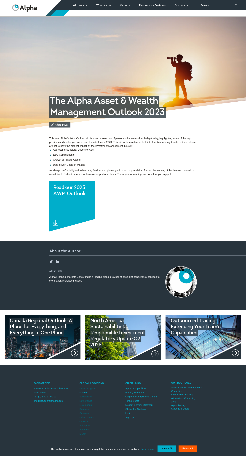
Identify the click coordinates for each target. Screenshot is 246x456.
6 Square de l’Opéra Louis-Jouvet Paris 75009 (51, 390)
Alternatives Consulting (183, 398)
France (83, 392)
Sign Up (129, 417)
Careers (125, 5)
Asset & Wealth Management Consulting (186, 389)
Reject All (187, 448)
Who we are (79, 5)
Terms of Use (132, 400)
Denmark (84, 409)
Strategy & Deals (180, 408)
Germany (84, 413)
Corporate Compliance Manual (141, 396)
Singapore (85, 425)
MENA (83, 433)
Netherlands (86, 400)
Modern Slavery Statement (139, 405)
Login (128, 413)
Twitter (51, 261)
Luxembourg (86, 405)
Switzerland (86, 396)
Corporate (181, 5)
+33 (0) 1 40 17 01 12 (45, 396)
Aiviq (173, 401)
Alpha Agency (178, 405)
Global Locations (92, 383)
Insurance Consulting (182, 394)
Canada (84, 421)
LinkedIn (57, 261)
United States (87, 417)
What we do (103, 5)
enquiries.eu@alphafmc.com (48, 400)
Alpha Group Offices (136, 388)
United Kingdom (88, 388)
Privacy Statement (134, 392)
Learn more (147, 449)
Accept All (166, 448)
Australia (84, 429)
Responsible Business (152, 5)
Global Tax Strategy (135, 409)
